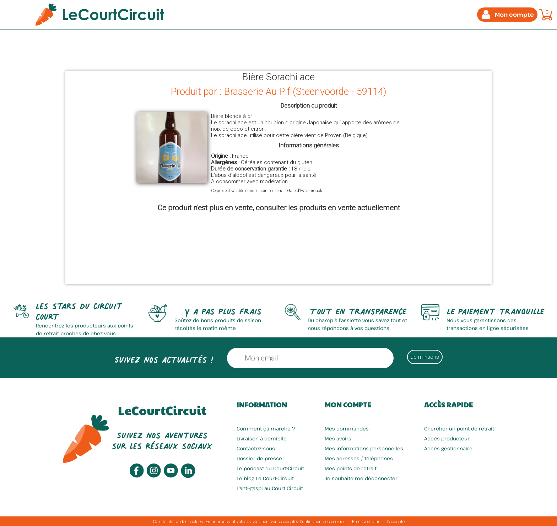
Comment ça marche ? (266, 428)
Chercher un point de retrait (459, 428)
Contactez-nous (256, 448)
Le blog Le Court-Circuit (265, 478)
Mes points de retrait (351, 468)
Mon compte (348, 405)
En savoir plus (366, 521)
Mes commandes (347, 428)
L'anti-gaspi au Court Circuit (270, 488)
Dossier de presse (259, 458)
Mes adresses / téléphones (359, 458)
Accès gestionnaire (448, 448)
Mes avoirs (338, 438)
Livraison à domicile (262, 438)
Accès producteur (447, 438)
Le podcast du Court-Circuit (270, 468)
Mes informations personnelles (364, 448)
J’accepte (395, 521)
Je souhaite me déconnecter (361, 478)
